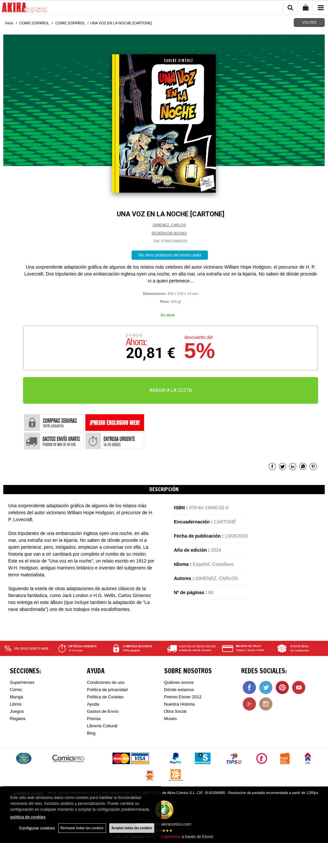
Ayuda (93, 704)
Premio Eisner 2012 (183, 696)
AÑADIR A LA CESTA (170, 390)
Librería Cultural (102, 725)
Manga (16, 696)
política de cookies (27, 817)
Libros (15, 704)
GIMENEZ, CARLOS (169, 225)
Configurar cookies (37, 828)
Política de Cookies (105, 696)
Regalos (18, 718)
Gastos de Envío (102, 711)
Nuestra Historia (179, 704)
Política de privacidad (107, 689)
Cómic (16, 689)
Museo (170, 718)
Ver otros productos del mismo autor (170, 255)
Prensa (93, 718)
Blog (91, 733)
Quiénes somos (179, 682)
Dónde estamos (179, 689)
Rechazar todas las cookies (82, 828)
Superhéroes (22, 682)
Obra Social (175, 711)
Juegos (17, 711)
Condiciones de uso (105, 682)
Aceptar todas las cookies (132, 828)
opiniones (165, 836)
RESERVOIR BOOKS (169, 233)
